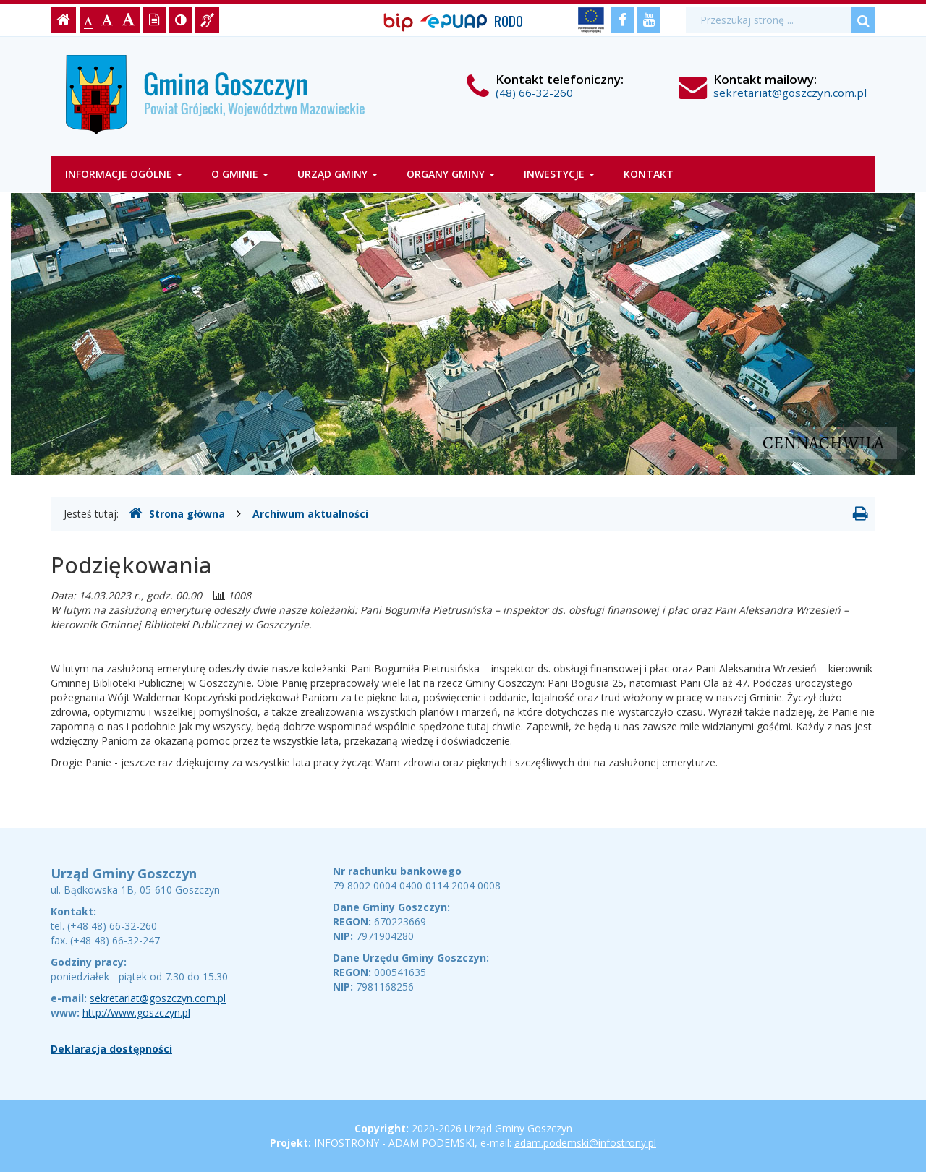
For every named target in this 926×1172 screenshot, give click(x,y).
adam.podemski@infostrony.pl (585, 1143)
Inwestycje (559, 174)
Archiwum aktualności (310, 514)
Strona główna (177, 513)
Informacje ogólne (123, 174)
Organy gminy (451, 174)
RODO (508, 20)
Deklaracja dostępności (111, 1049)
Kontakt (649, 174)
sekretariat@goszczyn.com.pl (790, 92)
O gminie (239, 174)
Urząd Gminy (337, 174)
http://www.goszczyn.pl (136, 1012)
